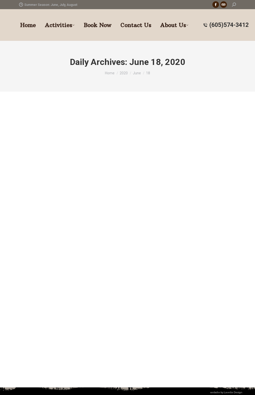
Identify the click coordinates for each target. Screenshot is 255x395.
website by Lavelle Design (226, 392)
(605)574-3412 (226, 25)
